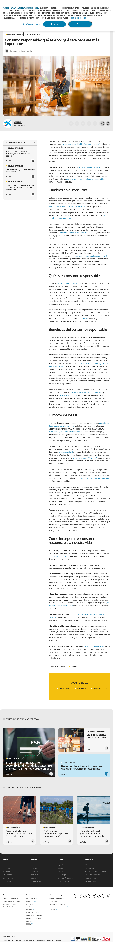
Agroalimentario (64, 865)
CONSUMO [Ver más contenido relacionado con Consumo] (74, 666)
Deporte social (90, 878)
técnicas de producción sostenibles (87, 392)
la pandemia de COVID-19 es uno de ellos (81, 144)
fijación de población (68, 395)
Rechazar (54, 24)
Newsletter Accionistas (11, 907)
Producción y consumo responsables (65, 431)
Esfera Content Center (11, 901)
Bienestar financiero (93, 875)
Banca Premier (32, 912)
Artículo (33, 865)
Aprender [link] (6, 872)
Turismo (61, 872)
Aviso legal (18, 940)
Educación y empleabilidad (95, 872)
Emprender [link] (7, 875)
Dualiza (53, 910)
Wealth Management (35, 915)
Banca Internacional (34, 918)
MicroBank (54, 901)
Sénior (87, 865)
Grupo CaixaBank (56, 898)
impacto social (66, 452)
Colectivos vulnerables (93, 868)
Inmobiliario (62, 868)
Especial (33, 868)
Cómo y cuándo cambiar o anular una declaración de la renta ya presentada (20, 187)
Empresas (31, 901)
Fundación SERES (59, 556)
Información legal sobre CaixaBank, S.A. (34, 940)
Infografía (34, 872)
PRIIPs (29, 924)
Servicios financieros (65, 878)
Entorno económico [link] (10, 865)
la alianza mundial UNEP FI (84, 458)
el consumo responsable (90, 167)
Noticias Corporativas (11, 898)
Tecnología (62, 875)
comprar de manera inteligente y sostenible (85, 179)
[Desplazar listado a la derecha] (105, 688)
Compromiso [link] (8, 878)
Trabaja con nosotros (58, 904)
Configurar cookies (31, 24)
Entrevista (34, 875)
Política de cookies (78, 18)
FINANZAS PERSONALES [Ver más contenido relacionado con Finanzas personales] (58, 666)
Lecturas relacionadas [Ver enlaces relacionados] (20, 142)
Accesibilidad (58, 940)
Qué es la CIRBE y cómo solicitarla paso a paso (20, 170)
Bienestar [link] (6, 868)
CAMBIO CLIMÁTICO (65, 688)
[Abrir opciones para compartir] (102, 123)
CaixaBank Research (11, 904)
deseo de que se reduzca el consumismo (88, 256)
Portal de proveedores (58, 907)
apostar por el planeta (94, 646)
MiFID (29, 921)
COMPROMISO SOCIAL (100, 688)
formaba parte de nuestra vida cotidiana (67, 206)
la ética (84, 318)
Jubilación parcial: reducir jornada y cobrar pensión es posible (18, 154)
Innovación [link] (7, 881)
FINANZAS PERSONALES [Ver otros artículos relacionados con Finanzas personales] (15, 34)
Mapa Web (50, 940)
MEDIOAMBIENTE (82, 688)
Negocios (30, 904)
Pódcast (33, 878)
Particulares (31, 898)
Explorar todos (35, 881)
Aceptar (80, 24)
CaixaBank (18, 122)
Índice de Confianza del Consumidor (76, 232)
